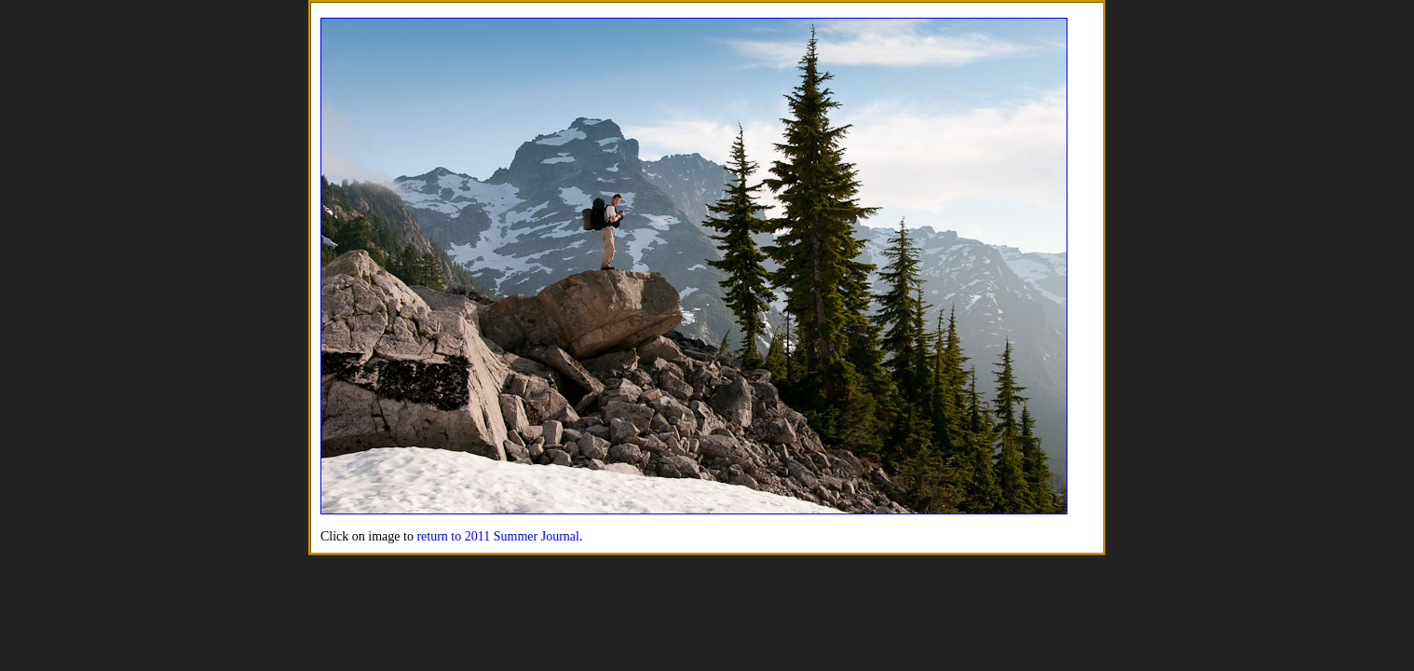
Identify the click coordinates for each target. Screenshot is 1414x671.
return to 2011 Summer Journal (497, 536)
